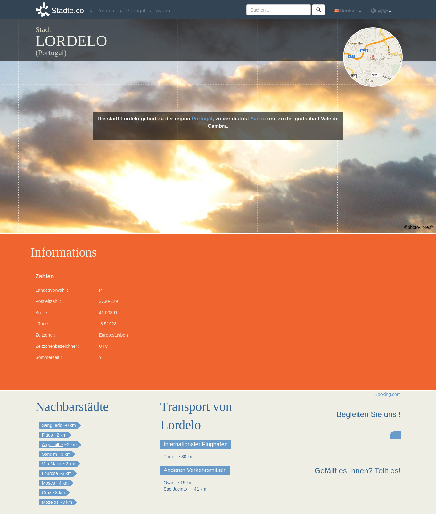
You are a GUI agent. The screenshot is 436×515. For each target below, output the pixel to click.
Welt (381, 11)
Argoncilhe (52, 444)
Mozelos (50, 502)
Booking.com (388, 394)
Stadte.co (68, 10)
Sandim (49, 454)
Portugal (202, 118)
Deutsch (348, 10)
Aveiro (258, 118)
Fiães (47, 434)
